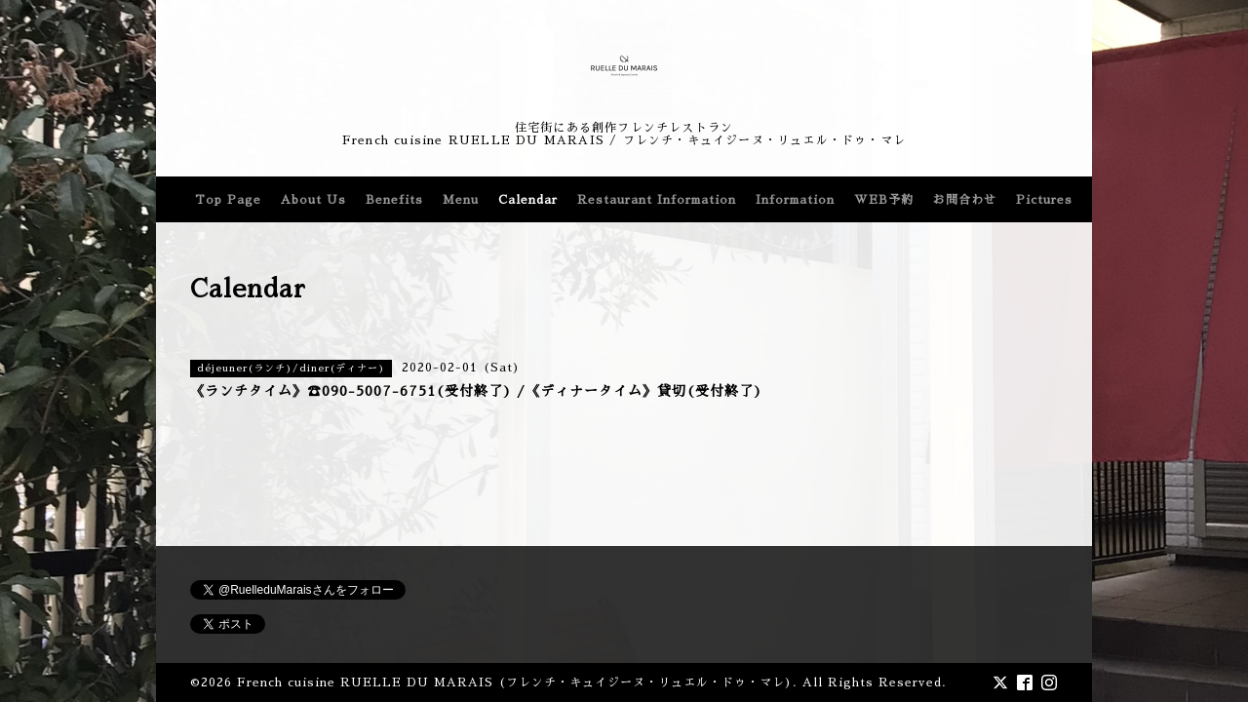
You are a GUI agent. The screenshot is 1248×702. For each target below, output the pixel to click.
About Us (313, 200)
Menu (461, 200)
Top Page (228, 200)
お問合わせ (964, 200)
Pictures (1044, 200)
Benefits (394, 200)
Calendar (528, 200)
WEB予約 (884, 200)
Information (795, 200)
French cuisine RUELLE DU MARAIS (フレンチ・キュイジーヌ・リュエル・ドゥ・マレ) (515, 682)
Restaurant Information (656, 200)
